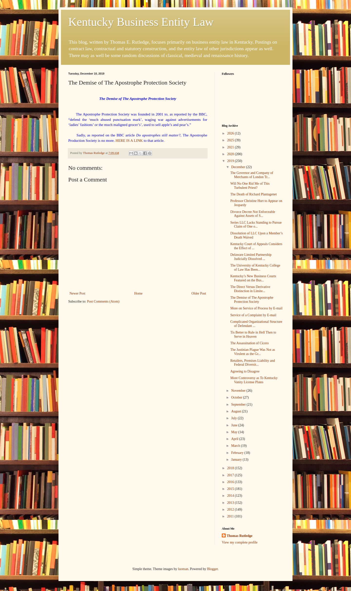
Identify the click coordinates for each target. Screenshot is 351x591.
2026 (231, 133)
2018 (231, 468)
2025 (231, 140)
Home (138, 293)
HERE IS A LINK (129, 140)
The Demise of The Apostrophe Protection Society (251, 300)
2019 (231, 161)
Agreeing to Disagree (245, 371)
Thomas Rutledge (239, 536)
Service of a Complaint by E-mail (253, 315)
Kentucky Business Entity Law (141, 21)
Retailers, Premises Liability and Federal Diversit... (252, 363)
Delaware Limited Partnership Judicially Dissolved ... (251, 257)
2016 (231, 482)
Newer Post (77, 293)
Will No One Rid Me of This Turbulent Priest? (250, 186)
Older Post (199, 293)
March (236, 446)
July (234, 418)
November (238, 390)
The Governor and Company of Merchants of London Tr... (251, 175)
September (238, 404)
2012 (231, 509)
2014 (231, 495)
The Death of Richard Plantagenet (253, 194)
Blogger (212, 569)
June (234, 425)
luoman (183, 569)
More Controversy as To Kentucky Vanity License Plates (254, 380)
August (236, 411)
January (237, 459)
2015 (231, 489)
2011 (231, 516)
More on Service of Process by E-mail (256, 308)
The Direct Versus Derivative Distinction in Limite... (250, 289)
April (235, 439)
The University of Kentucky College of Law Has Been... (255, 267)
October (237, 397)
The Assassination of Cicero (249, 343)
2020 (231, 154)
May (234, 432)
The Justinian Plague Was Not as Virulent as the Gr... (252, 352)
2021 (231, 147)
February (237, 453)
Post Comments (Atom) (103, 301)
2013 (231, 503)
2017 (231, 475)
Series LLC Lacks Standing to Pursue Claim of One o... (256, 225)
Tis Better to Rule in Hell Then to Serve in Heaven (253, 334)
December (238, 167)
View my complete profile (240, 542)
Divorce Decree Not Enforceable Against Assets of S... (252, 214)
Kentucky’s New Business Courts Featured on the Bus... (253, 278)
